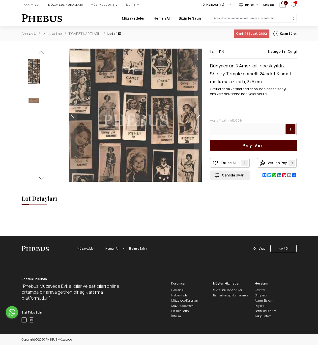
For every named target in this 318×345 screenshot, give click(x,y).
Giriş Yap (269, 4)
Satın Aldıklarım (265, 311)
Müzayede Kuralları (65, 4)
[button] (41, 54)
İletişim (133, 4)
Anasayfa (29, 33)
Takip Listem (263, 316)
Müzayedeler (133, 18)
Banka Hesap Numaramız (230, 295)
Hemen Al (162, 18)
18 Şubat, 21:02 (251, 33)
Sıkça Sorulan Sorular (227, 290)
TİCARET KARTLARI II (84, 33)
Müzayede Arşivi (105, 4)
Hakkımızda (31, 4)
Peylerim (260, 306)
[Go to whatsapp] (12, 312)
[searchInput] (253, 18)
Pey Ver (253, 145)
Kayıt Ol (284, 248)
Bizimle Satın (190, 18)
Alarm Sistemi (264, 300)
